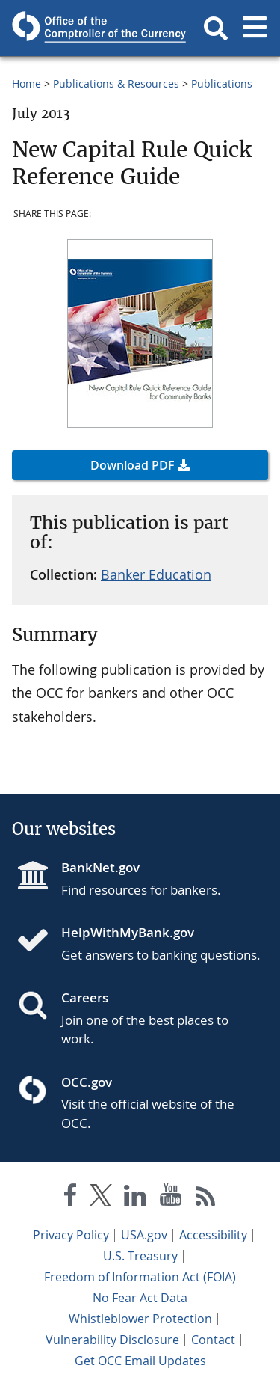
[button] (215, 28)
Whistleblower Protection (140, 1318)
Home (26, 83)
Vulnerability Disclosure (112, 1339)
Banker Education (156, 574)
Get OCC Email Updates (140, 1360)
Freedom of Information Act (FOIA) (140, 1277)
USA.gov (144, 1235)
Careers (84, 997)
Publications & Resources (116, 83)
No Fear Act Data (140, 1298)
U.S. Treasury (140, 1256)
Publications (221, 83)
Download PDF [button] (132, 465)
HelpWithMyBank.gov (127, 932)
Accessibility (213, 1235)
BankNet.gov (100, 867)
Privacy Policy (71, 1235)
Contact (213, 1339)
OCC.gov (86, 1082)
